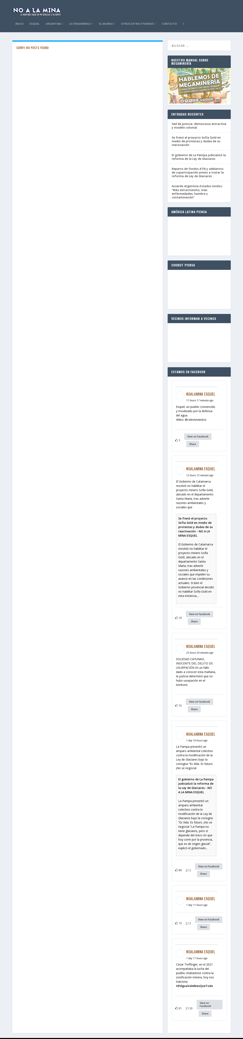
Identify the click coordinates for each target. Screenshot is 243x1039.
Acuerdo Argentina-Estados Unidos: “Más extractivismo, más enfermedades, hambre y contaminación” (197, 176)
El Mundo (150, 8)
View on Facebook (197, 420)
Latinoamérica (124, 8)
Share (192, 428)
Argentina (97, 8)
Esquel (79, 8)
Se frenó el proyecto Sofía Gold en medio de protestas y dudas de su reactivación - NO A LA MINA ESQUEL (195, 511)
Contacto (213, 8)
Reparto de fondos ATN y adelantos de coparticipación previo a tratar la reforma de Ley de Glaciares (198, 156)
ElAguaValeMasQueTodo (195, 970)
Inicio (63, 8)
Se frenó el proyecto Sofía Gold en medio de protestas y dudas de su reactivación (196, 125)
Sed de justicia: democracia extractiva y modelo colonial (199, 109)
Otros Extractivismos (181, 8)
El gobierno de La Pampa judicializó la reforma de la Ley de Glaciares (199, 141)
